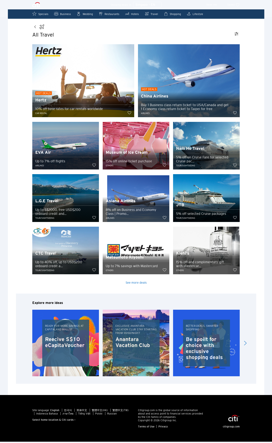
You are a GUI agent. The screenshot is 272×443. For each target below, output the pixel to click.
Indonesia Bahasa (47, 414)
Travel (151, 14)
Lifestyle (195, 14)
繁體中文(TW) (120, 411)
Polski (98, 414)
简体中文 (82, 411)
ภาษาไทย (68, 414)
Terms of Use (146, 427)
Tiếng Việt (84, 414)
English (54, 411)
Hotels (132, 14)
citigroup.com (231, 427)
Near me (214, 4)
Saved (233, 4)
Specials (40, 14)
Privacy (163, 427)
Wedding (85, 14)
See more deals (136, 284)
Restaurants (109, 14)
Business (62, 14)
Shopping (172, 14)
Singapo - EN (147, 5)
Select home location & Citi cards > (53, 421)
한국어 (68, 411)
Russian (112, 414)
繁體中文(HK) (100, 411)
